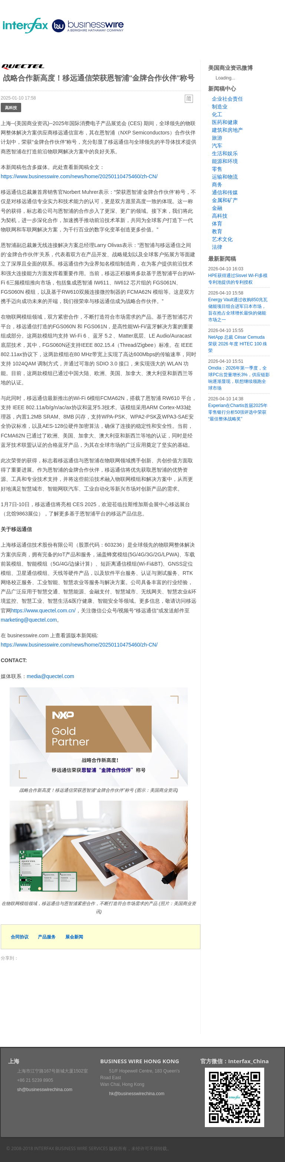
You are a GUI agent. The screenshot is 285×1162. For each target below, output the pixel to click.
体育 (217, 224)
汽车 (217, 146)
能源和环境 (225, 161)
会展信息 (76, 50)
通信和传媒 (225, 192)
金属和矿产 (225, 200)
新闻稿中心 (43, 50)
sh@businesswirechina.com (44, 1089)
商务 (217, 185)
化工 (217, 114)
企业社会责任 (227, 99)
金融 (217, 208)
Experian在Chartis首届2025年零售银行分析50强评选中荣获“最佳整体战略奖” (238, 412)
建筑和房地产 (227, 130)
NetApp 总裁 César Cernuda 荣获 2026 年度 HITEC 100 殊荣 (237, 344)
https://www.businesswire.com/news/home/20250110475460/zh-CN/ (79, 176)
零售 (217, 169)
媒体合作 (106, 50)
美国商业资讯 (141, 50)
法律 (217, 247)
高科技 (11, 107)
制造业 (219, 107)
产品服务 (47, 937)
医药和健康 (225, 122)
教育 (217, 231)
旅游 (217, 138)
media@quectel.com (50, 676)
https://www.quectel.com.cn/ (43, 610)
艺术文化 (222, 239)
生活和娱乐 (225, 153)
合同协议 (20, 937)
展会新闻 (74, 937)
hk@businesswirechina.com (136, 1093)
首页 (15, 50)
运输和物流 (225, 177)
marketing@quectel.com (29, 620)
